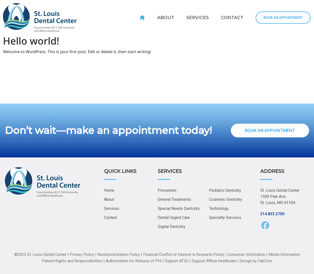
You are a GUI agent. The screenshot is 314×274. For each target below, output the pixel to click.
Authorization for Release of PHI (134, 261)
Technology (219, 208)
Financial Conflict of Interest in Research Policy (183, 254)
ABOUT (165, 17)
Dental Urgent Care (174, 217)
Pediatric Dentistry (225, 190)
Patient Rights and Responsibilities (72, 261)
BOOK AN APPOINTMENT (283, 18)
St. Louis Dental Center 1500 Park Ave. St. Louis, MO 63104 (280, 196)
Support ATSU (177, 261)
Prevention (167, 190)
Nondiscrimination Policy (118, 254)
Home (109, 190)
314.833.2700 (272, 214)
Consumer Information (246, 254)
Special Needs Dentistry (179, 208)
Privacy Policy (82, 254)
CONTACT (232, 17)
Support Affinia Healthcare (214, 261)
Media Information (284, 254)
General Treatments (174, 199)
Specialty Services (225, 217)
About (109, 199)
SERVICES (197, 17)
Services (111, 208)
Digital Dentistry (171, 226)
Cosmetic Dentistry (225, 199)
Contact (110, 217)
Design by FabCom (255, 261)
